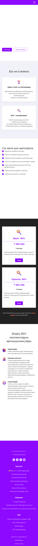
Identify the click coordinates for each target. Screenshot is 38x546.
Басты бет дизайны (19, 488)
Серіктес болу (19, 544)
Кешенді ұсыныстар (19, 474)
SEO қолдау (19, 526)
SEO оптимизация (19, 522)
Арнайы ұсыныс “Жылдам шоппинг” (19, 505)
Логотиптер (19, 484)
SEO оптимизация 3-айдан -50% (19, 519)
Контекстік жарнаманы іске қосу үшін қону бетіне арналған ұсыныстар (19, 509)
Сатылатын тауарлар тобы (19, 491)
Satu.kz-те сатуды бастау (19, 537)
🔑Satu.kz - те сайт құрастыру (19, 471)
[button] (7, 49)
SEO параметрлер (19, 529)
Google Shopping (19, 502)
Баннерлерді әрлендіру (19, 481)
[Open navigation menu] (34, 2)
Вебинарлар (19, 540)
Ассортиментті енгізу (19, 477)
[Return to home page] (6, 2)
